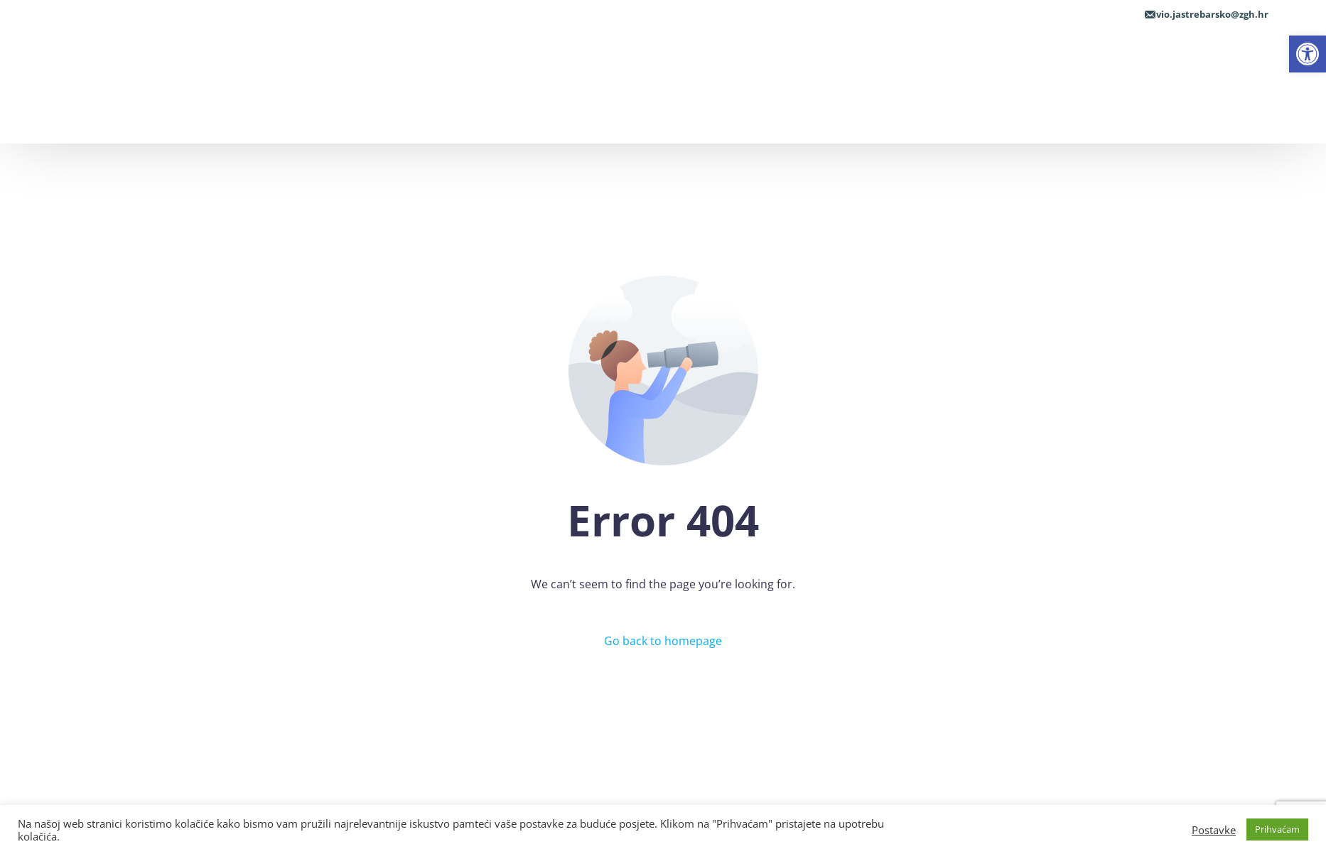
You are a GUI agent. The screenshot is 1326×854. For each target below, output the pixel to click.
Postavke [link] (1214, 829)
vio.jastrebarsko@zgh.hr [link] (1212, 14)
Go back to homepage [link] (663, 641)
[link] (1307, 54)
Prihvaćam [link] (1277, 829)
